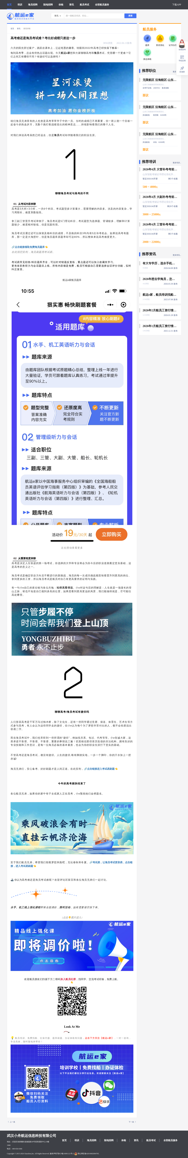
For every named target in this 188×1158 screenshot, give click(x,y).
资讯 (71, 4)
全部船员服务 (102, 4)
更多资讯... (177, 255)
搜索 (130, 16)
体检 (61, 4)
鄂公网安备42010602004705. (86, 1154)
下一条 (132, 1122)
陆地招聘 (48, 4)
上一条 (11, 1122)
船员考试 (84, 4)
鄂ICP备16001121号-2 (65, 1154)
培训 (19, 4)
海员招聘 (32, 4)
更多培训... (177, 163)
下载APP (176, 4)
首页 (9, 4)
